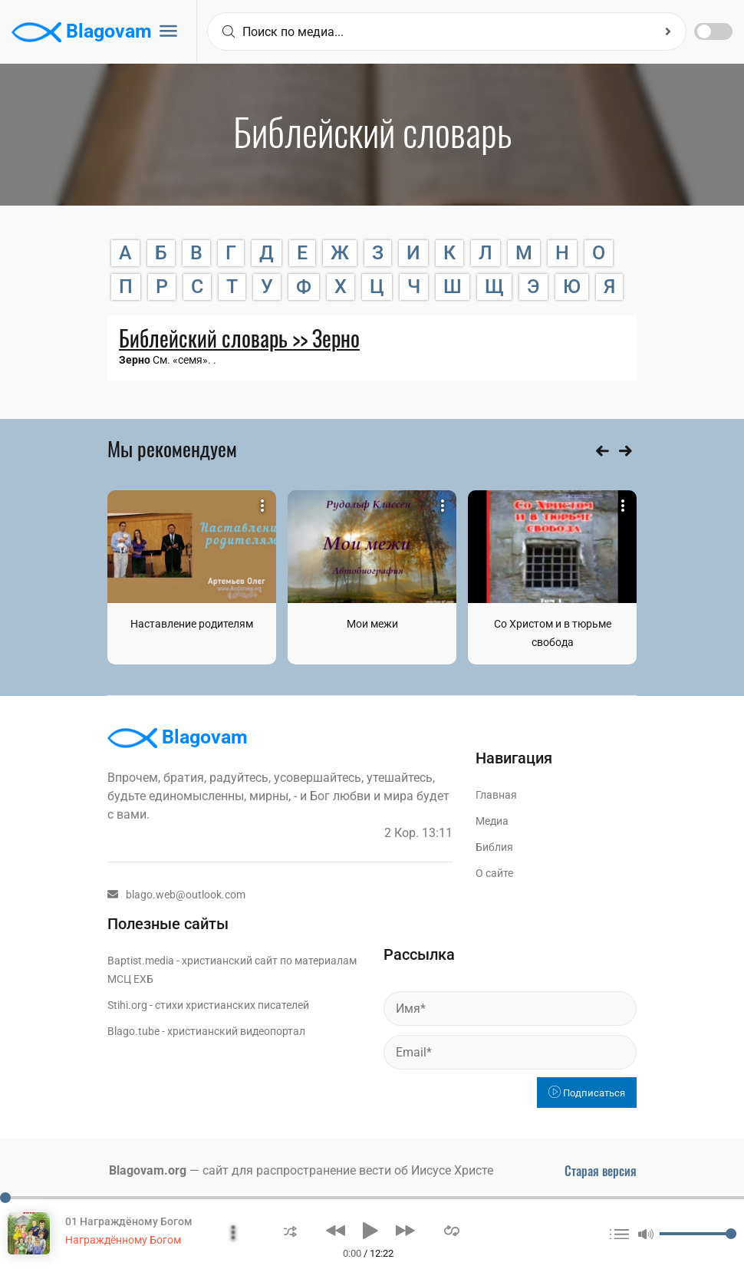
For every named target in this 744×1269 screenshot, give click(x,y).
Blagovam (82, 32)
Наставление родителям (191, 624)
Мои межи (372, 624)
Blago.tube (133, 1031)
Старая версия (601, 1171)
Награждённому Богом (123, 1240)
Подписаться (586, 1093)
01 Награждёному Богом (129, 1221)
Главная (496, 795)
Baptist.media (140, 960)
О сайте (494, 873)
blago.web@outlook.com (176, 894)
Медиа (492, 821)
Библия (494, 847)
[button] (290, 1230)
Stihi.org (127, 1005)
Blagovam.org (147, 1170)
